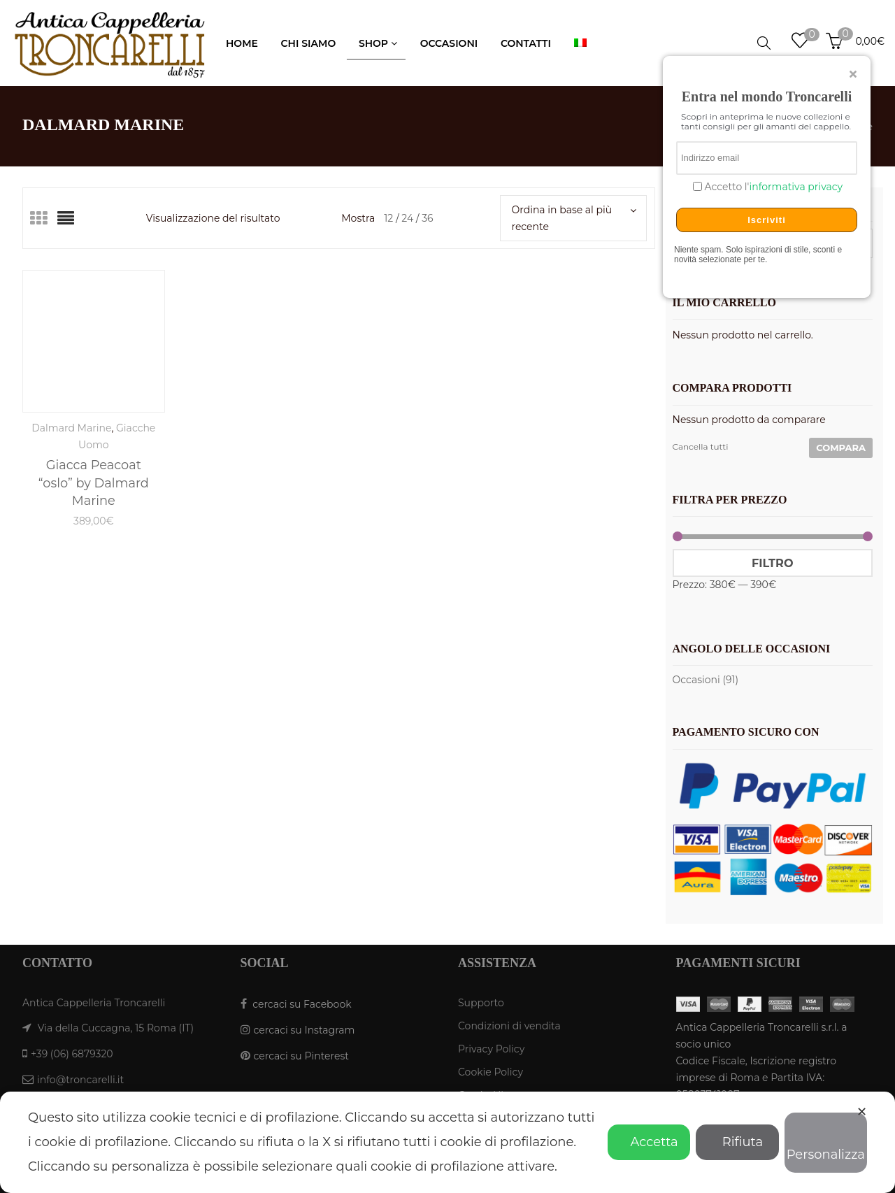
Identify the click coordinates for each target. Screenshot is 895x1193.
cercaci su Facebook (301, 1004)
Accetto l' (772, 187)
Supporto (481, 1002)
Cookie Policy (490, 1072)
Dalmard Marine (71, 428)
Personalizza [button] (826, 1144)
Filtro (772, 563)
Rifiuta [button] (737, 1142)
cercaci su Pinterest (301, 1056)
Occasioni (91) (706, 679)
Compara (841, 447)
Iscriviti (766, 220)
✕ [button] (862, 1112)
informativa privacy (796, 186)
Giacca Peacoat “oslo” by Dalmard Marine (93, 482)
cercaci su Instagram (304, 1030)
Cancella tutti (701, 446)
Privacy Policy (491, 1049)
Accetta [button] (649, 1142)
